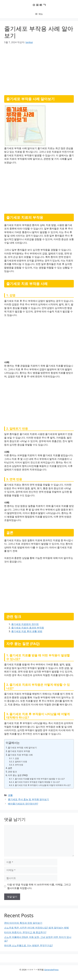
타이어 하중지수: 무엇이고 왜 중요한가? (25, 932)
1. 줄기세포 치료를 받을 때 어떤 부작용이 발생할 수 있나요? (39, 778)
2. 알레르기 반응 (20, 761)
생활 (10, 795)
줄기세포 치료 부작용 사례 (20, 754)
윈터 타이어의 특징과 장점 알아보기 (23, 922)
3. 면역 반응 (18, 764)
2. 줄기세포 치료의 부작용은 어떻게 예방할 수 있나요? (36, 782)
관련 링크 (12, 771)
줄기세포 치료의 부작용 (19, 751)
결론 (10, 768)
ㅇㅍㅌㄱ (39, 5)
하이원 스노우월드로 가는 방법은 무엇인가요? (28, 945)
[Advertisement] (39, 68)
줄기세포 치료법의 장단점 (25, 624)
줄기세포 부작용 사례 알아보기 (22, 747)
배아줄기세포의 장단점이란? (23, 803)
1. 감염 (16, 758)
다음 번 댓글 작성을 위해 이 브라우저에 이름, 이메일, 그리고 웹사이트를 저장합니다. (39, 886)
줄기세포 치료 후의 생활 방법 (26, 631)
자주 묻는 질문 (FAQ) (18, 775)
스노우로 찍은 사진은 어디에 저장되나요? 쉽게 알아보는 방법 (36, 927)
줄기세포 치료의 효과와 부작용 (27, 627)
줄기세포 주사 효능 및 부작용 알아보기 (28, 799)
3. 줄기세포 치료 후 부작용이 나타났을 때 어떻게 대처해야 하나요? (41, 785)
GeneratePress (51, 969)
